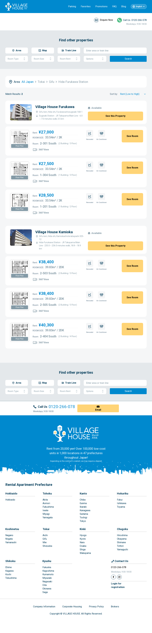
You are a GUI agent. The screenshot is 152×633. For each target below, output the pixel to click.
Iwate (45, 510)
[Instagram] (119, 577)
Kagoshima (48, 570)
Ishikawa (121, 503)
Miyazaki (47, 578)
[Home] (76, 433)
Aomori (46, 503)
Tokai (46, 529)
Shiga (83, 549)
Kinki (83, 529)
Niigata (9, 538)
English (139, 6)
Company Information (44, 606)
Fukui (119, 499)
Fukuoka (46, 567)
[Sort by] (133, 94)
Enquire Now (106, 20)
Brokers (115, 606)
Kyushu (46, 561)
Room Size (43, 59)
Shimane (121, 542)
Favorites (86, 6)
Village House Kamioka (54, 232)
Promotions (101, 6)
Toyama (121, 506)
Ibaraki (83, 506)
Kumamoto (48, 574)
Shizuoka (47, 546)
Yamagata (48, 517)
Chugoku (122, 529)
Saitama (84, 514)
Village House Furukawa (54, 107)
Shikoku (10, 561)
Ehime (8, 567)
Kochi (8, 574)
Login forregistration (118, 585)
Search (128, 58)
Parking (72, 6)
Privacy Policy (96, 606)
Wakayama (85, 553)
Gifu (45, 538)
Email (98, 409)
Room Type (17, 59)
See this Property (115, 116)
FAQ (114, 6)
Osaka (83, 546)
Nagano (9, 535)
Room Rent (69, 59)
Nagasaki (47, 581)
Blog (123, 6)
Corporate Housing (72, 606)
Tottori (120, 546)
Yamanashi (10, 542)
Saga (45, 592)
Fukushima (48, 506)
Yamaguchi (122, 549)
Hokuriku (122, 493)
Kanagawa (85, 510)
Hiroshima (122, 535)
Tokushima (10, 578)
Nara (82, 542)
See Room (132, 136)
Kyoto (83, 538)
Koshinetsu (12, 529)
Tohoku (47, 493)
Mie (45, 542)
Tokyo (83, 521)
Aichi (45, 535)
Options (95, 59)
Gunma (83, 503)
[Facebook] (113, 577)
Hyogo (83, 535)
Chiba (83, 499)
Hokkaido (11, 493)
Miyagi (46, 514)
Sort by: (114, 94)
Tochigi (83, 517)
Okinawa (46, 588)
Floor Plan (20, 146)
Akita (45, 499)
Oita (44, 585)
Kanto (83, 493)
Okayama (121, 538)
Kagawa (9, 570)
